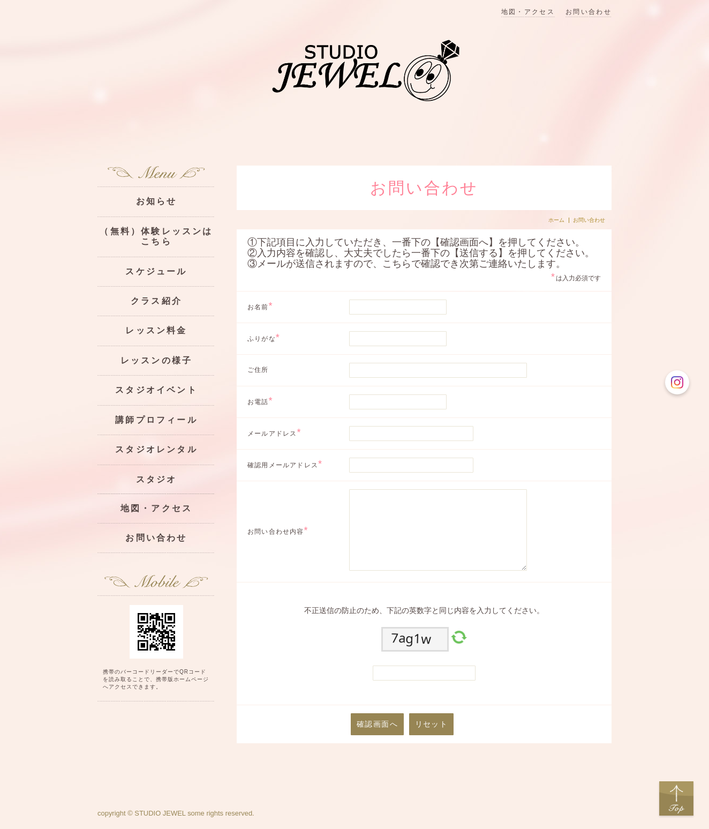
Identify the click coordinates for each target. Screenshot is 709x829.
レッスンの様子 (156, 360)
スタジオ (156, 479)
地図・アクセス (528, 12)
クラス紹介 (156, 300)
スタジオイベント (156, 389)
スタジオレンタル (156, 449)
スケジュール (156, 271)
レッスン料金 (156, 330)
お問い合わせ (588, 12)
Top (676, 799)
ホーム (556, 220)
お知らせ (156, 201)
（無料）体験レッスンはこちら (156, 236)
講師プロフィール (156, 419)
